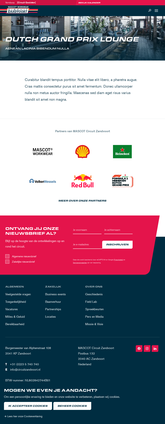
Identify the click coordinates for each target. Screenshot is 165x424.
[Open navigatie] (156, 10)
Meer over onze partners (82, 200)
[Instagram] (147, 348)
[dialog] (82, 404)
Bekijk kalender (89, 3)
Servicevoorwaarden (80, 262)
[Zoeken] (149, 10)
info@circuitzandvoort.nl (25, 369)
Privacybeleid (118, 259)
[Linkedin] (155, 348)
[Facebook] (139, 348)
